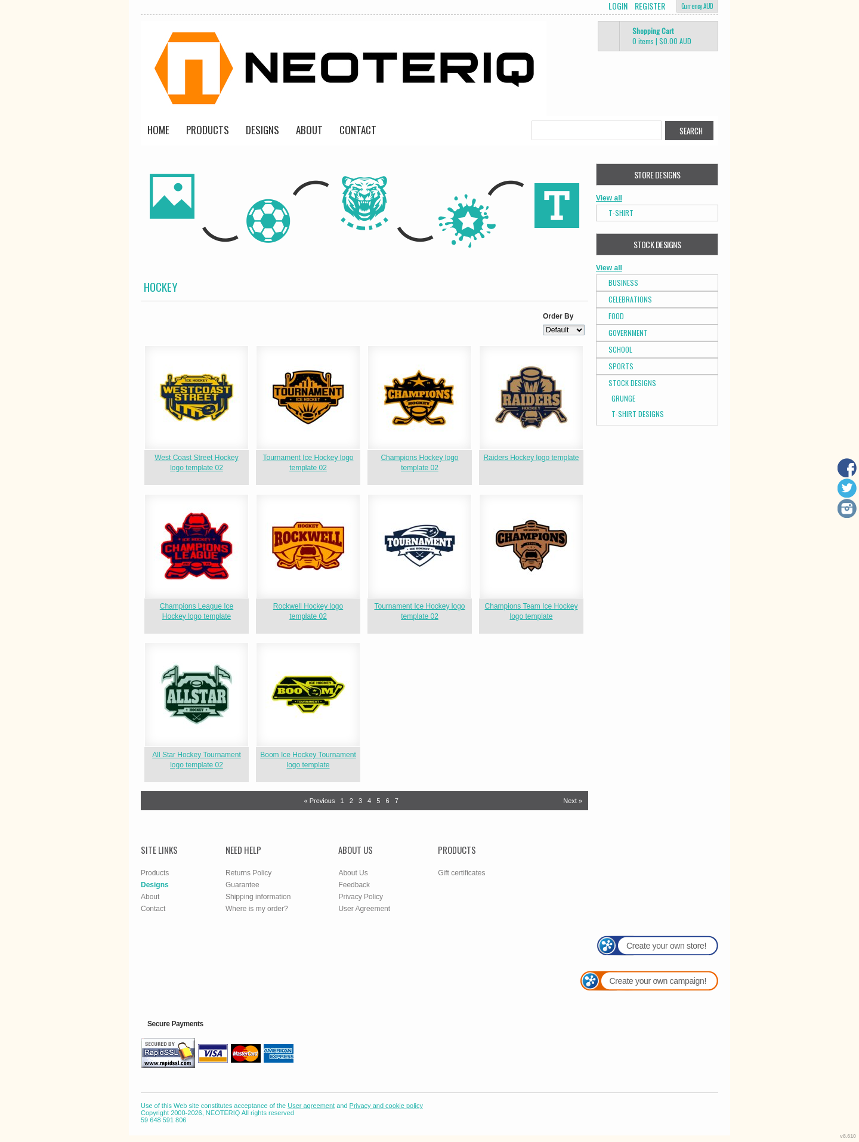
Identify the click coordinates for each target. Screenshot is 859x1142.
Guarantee (242, 885)
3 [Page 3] (360, 800)
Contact (357, 129)
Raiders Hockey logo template (531, 457)
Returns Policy (248, 873)
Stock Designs (632, 383)
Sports (621, 366)
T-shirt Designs (637, 414)
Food (616, 316)
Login (618, 6)
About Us (352, 873)
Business (623, 282)
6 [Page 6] (387, 800)
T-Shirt (621, 213)
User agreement (311, 1105)
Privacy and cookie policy (387, 1105)
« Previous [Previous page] (319, 800)
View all (609, 198)
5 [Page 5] (378, 800)
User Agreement (364, 909)
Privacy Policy (360, 897)
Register (650, 6)
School (620, 349)
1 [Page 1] (342, 800)
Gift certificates (461, 873)
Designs (262, 129)
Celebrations (630, 299)
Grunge (623, 398)
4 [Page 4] (369, 800)
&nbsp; (196, 397)
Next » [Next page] (572, 800)
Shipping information (258, 897)
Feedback (354, 885)
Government (628, 333)
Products (207, 129)
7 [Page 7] (396, 800)
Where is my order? (256, 909)
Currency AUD (697, 6)
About (309, 129)
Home (158, 129)
